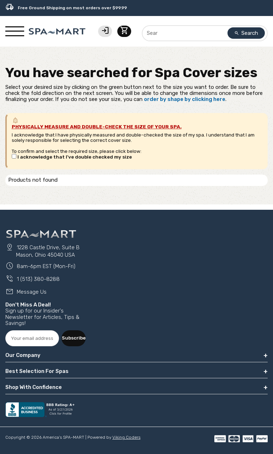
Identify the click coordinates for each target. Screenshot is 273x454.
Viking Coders (126, 437)
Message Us (26, 292)
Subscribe (74, 338)
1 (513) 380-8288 (32, 279)
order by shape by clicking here (184, 99)
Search (246, 33)
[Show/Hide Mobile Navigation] (14, 31)
